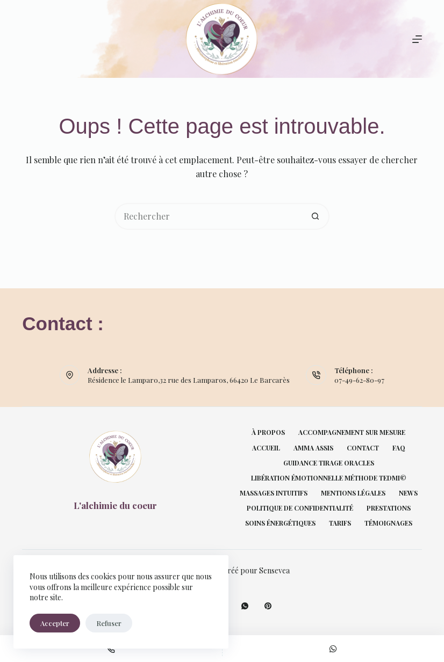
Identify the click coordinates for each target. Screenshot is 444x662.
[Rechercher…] (208, 216)
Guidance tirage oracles (328, 463)
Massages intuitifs (273, 493)
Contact (363, 448)
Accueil (266, 448)
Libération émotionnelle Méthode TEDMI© (328, 478)
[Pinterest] (267, 605)
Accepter (54, 623)
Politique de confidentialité (300, 508)
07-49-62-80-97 (359, 379)
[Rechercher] (26, 39)
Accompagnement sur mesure (351, 432)
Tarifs (340, 523)
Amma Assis (313, 448)
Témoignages (388, 523)
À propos (268, 432)
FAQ (398, 448)
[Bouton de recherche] (316, 216)
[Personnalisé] (333, 648)
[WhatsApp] (244, 605)
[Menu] (417, 39)
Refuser (108, 623)
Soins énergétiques (280, 523)
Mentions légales (353, 493)
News (408, 493)
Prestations (389, 508)
